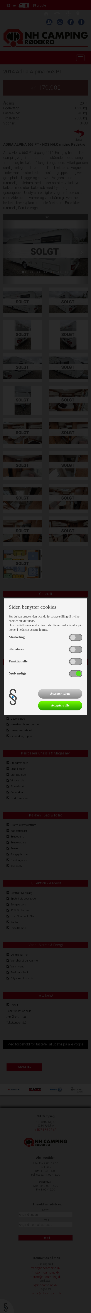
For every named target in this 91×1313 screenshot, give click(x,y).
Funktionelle (18, 661)
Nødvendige (17, 673)
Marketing (17, 637)
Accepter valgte (60, 693)
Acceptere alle (60, 705)
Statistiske (16, 649)
